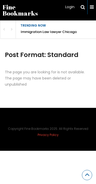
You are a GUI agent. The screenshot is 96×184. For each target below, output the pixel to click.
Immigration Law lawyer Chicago (49, 31)
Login (69, 6)
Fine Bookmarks (20, 10)
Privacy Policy (48, 135)
